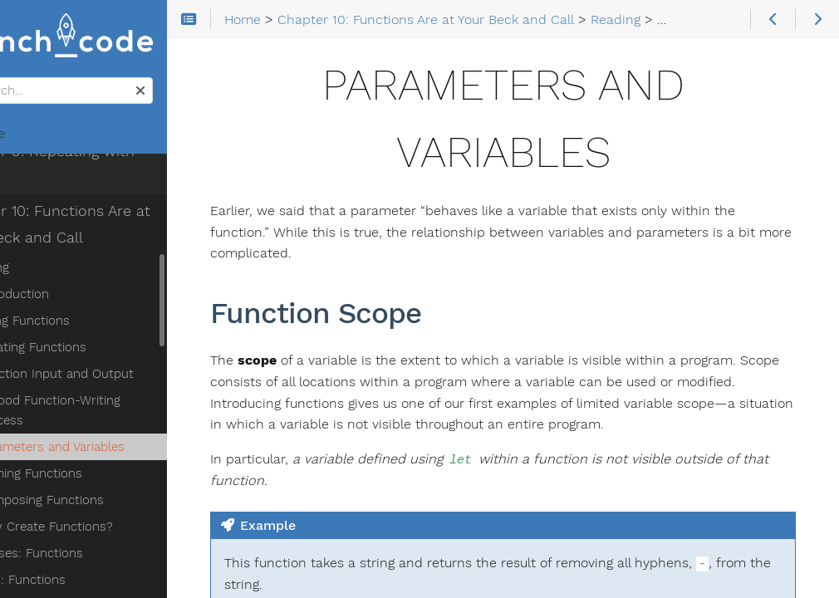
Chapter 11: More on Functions (120, 554)
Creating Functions (95, 298)
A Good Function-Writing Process (137, 351)
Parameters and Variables (114, 377)
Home (40, 137)
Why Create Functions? (108, 457)
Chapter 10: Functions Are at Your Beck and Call (113, 175)
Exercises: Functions (86, 484)
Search (14, 81)
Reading (49, 218)
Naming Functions (92, 404)
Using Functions (86, 271)
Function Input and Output (118, 324)
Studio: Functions (78, 510)
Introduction (76, 245)
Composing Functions (103, 431)
